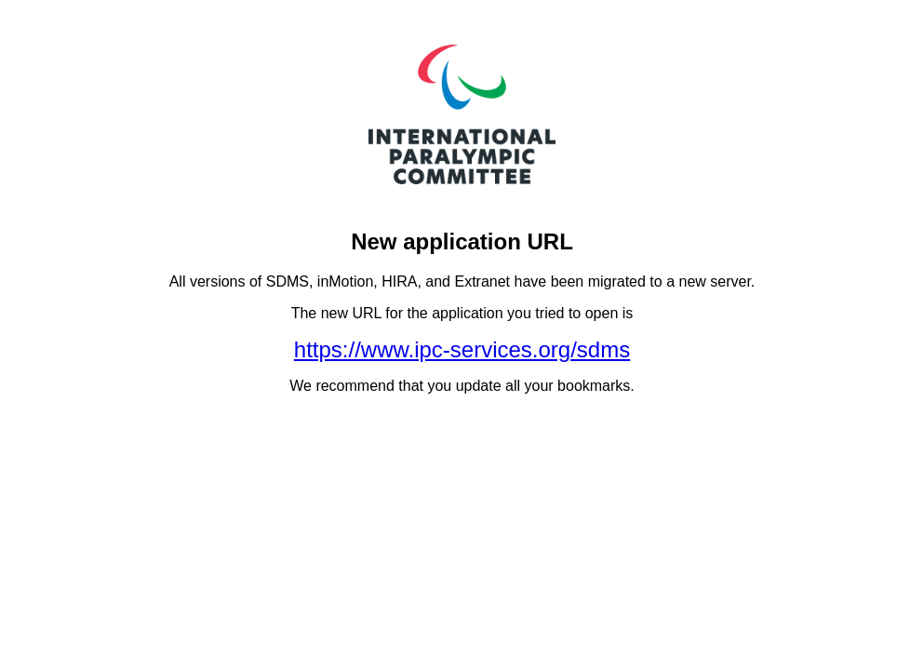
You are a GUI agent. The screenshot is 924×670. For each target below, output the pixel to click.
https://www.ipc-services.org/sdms (462, 349)
